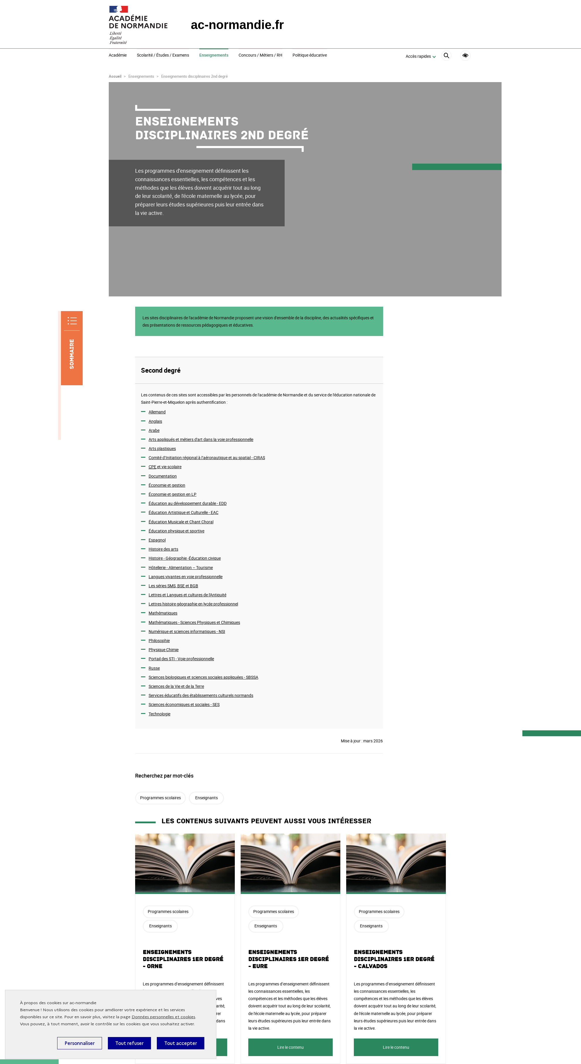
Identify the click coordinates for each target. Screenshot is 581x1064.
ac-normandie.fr (237, 25)
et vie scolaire (165, 466)
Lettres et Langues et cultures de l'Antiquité (187, 595)
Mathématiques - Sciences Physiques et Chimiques (194, 622)
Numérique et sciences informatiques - (187, 631)
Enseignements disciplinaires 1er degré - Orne (183, 959)
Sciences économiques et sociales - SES (184, 704)
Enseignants (206, 797)
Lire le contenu (290, 1047)
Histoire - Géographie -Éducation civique (185, 558)
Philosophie (159, 640)
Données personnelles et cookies (163, 1017)
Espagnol (157, 540)
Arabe (154, 430)
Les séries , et (173, 585)
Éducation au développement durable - (188, 503)
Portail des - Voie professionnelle (181, 658)
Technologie (159, 714)
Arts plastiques (162, 448)
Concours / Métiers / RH (260, 55)
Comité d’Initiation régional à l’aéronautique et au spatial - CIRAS (207, 457)
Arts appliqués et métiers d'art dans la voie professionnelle (201, 439)
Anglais (155, 421)
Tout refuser (129, 1043)
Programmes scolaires (160, 797)
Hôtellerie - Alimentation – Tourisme (181, 567)
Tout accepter (180, 1043)
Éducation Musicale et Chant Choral (181, 522)
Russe (154, 668)
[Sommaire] (72, 348)
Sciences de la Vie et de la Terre (176, 686)
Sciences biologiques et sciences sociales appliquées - (203, 677)
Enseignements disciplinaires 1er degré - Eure (288, 959)
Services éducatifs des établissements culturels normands (201, 695)
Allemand (157, 412)
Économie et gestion (167, 485)
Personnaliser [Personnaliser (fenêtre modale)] (79, 1043)
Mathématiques (163, 613)
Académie (118, 55)
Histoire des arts (163, 549)
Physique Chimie (164, 649)
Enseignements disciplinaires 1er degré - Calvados (394, 959)
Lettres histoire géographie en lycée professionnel (193, 604)
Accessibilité (465, 55)
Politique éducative (310, 55)
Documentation (163, 476)
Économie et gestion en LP (172, 494)
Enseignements (213, 55)
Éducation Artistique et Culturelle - (183, 512)
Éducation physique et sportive (176, 531)
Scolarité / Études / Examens (163, 55)
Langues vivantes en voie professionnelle (185, 576)
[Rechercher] (446, 56)
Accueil (115, 76)
